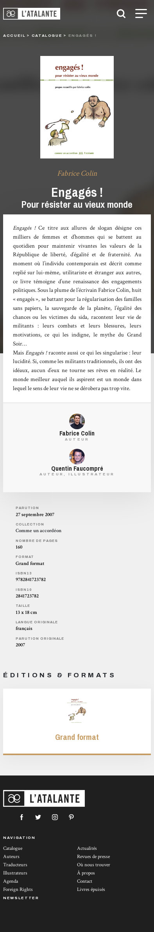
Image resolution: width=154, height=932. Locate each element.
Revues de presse (93, 856)
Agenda (10, 881)
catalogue (47, 35)
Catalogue (12, 848)
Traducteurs (15, 865)
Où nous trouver (93, 865)
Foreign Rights (18, 889)
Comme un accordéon (38, 530)
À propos (86, 873)
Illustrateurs (15, 873)
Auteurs (11, 856)
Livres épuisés (91, 889)
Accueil (14, 35)
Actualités (87, 848)
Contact (84, 881)
